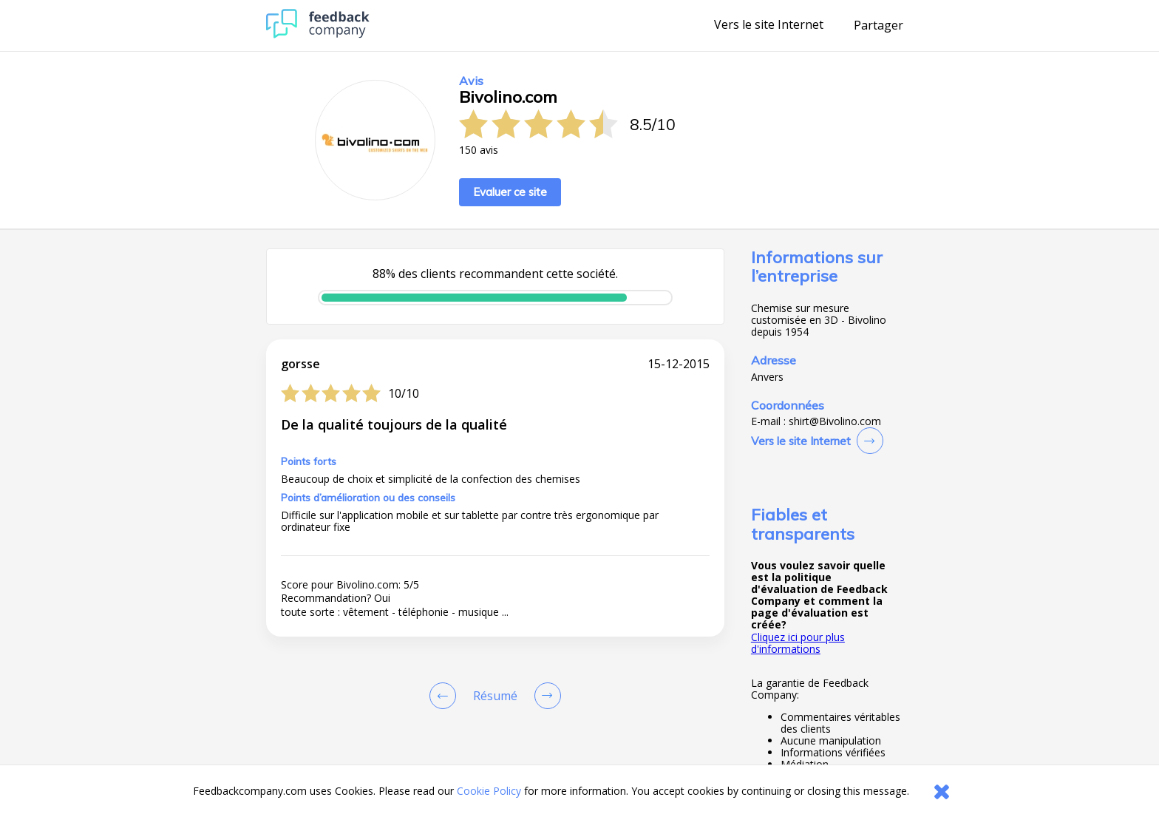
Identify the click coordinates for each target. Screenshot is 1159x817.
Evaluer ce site (510, 192)
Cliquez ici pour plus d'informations (798, 643)
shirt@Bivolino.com (835, 421)
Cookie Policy (489, 791)
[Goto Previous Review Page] (445, 695)
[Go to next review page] (544, 695)
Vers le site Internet (768, 25)
